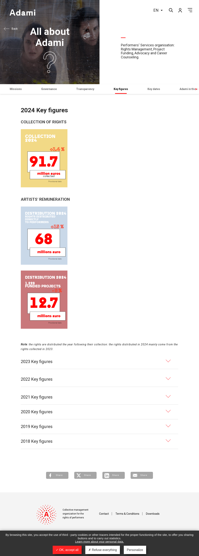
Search (170, 9)
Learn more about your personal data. (99, 541)
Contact (104, 513)
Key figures (121, 89)
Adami (22, 13)
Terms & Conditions (127, 513)
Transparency (85, 89)
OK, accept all (67, 550)
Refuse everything (102, 550)
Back (15, 28)
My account (180, 10)
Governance (49, 89)
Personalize (135, 550)
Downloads (153, 513)
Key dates (154, 89)
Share (59, 475)
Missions (16, 89)
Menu (190, 10)
